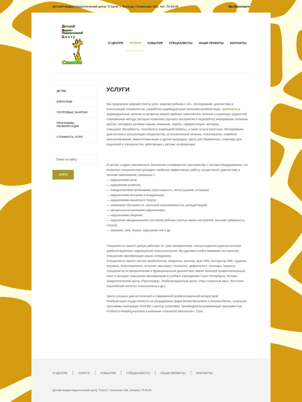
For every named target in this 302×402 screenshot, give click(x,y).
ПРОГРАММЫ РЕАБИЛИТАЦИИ (68, 124)
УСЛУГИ (135, 43)
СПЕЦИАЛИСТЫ (181, 43)
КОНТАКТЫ (238, 43)
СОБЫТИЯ (155, 43)
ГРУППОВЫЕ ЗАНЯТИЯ (72, 112)
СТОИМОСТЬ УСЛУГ (70, 136)
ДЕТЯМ (61, 90)
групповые (230, 109)
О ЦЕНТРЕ (115, 43)
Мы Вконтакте (239, 6)
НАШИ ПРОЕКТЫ (211, 43)
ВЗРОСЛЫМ (64, 101)
